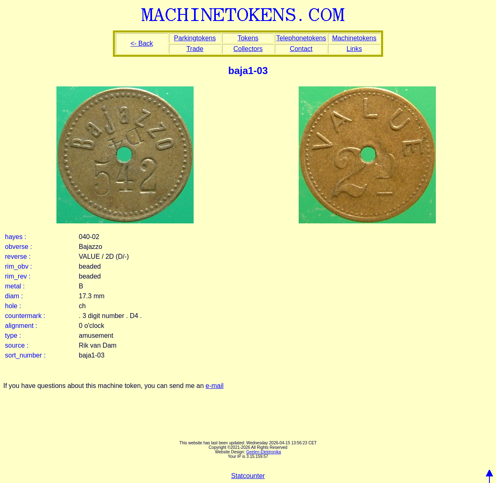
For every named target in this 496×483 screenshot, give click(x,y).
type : (13, 335)
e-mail (215, 385)
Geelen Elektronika (263, 452)
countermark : (25, 315)
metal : (15, 286)
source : (16, 345)
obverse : (18, 246)
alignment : (21, 325)
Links (354, 48)
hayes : (15, 236)
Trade (194, 48)
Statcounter (248, 475)
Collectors (247, 48)
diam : (14, 296)
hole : (13, 305)
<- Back (142, 43)
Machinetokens (354, 38)
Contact (301, 48)
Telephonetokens (301, 38)
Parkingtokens (194, 38)
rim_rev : (17, 276)
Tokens (248, 38)
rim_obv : (18, 266)
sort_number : (25, 355)
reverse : (17, 256)
